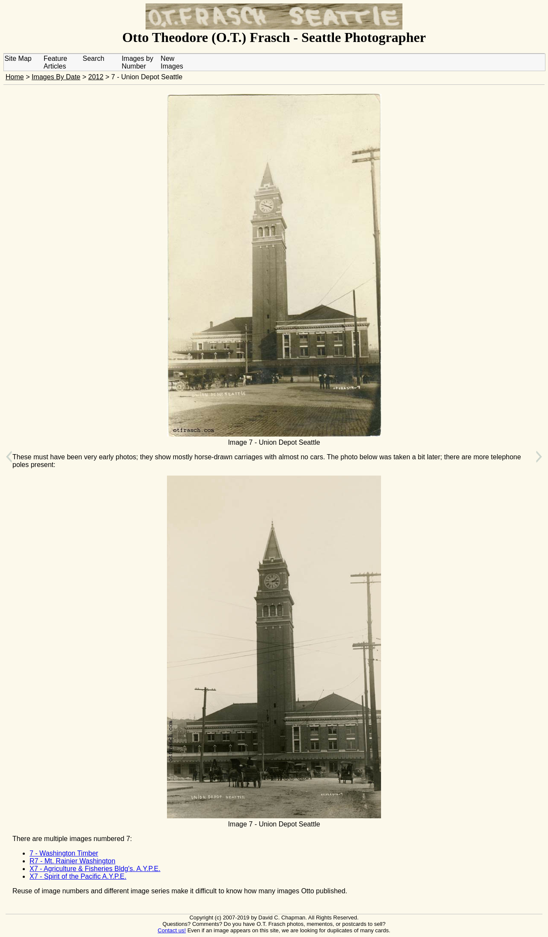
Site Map (18, 58)
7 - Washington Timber (64, 853)
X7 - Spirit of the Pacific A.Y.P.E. (78, 876)
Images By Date (56, 77)
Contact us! (172, 930)
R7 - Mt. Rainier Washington (72, 861)
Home (15, 77)
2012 (96, 77)
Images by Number (137, 62)
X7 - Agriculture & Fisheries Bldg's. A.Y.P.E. (95, 868)
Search (93, 58)
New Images (172, 62)
